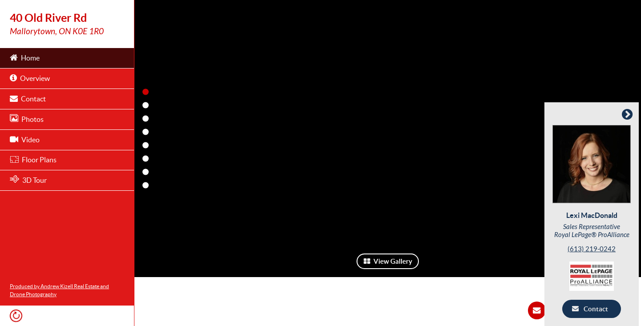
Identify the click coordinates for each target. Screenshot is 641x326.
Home (25, 57)
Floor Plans (33, 160)
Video (25, 139)
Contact (28, 98)
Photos (27, 118)
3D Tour (28, 179)
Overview (30, 77)
